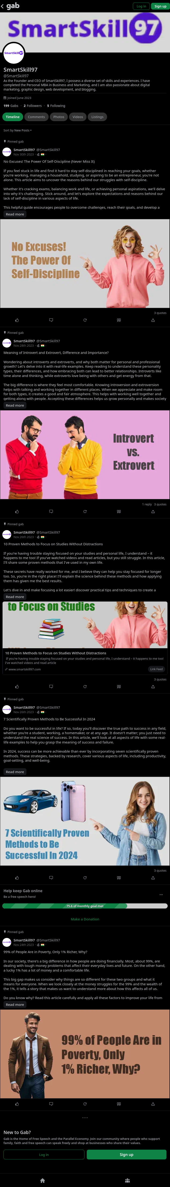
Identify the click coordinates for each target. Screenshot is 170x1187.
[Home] (42, 1180)
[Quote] (119, 320)
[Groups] (127, 1180)
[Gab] (13, 6)
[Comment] (51, 320)
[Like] (17, 320)
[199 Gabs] (14, 105)
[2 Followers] (35, 105)
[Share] (153, 320)
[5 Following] (58, 105)
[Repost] (85, 320)
